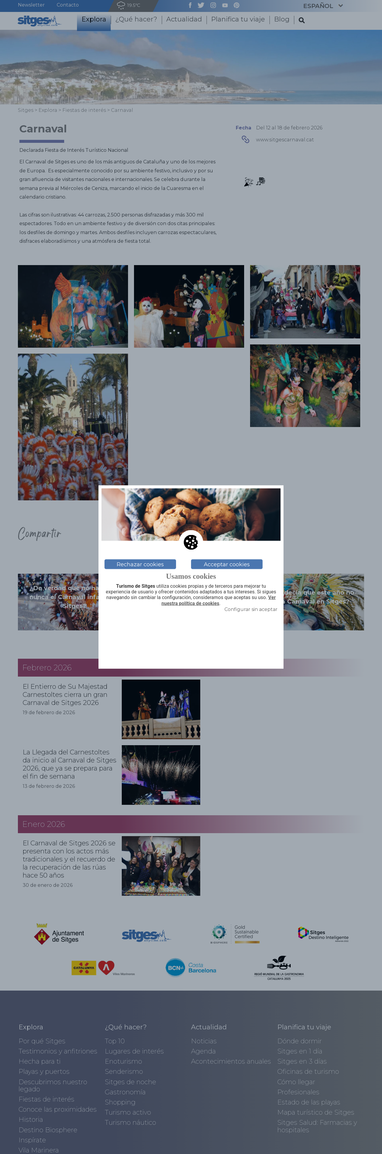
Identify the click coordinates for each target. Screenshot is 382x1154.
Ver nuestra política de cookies (218, 600)
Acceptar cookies (227, 564)
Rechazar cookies (140, 564)
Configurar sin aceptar (251, 609)
